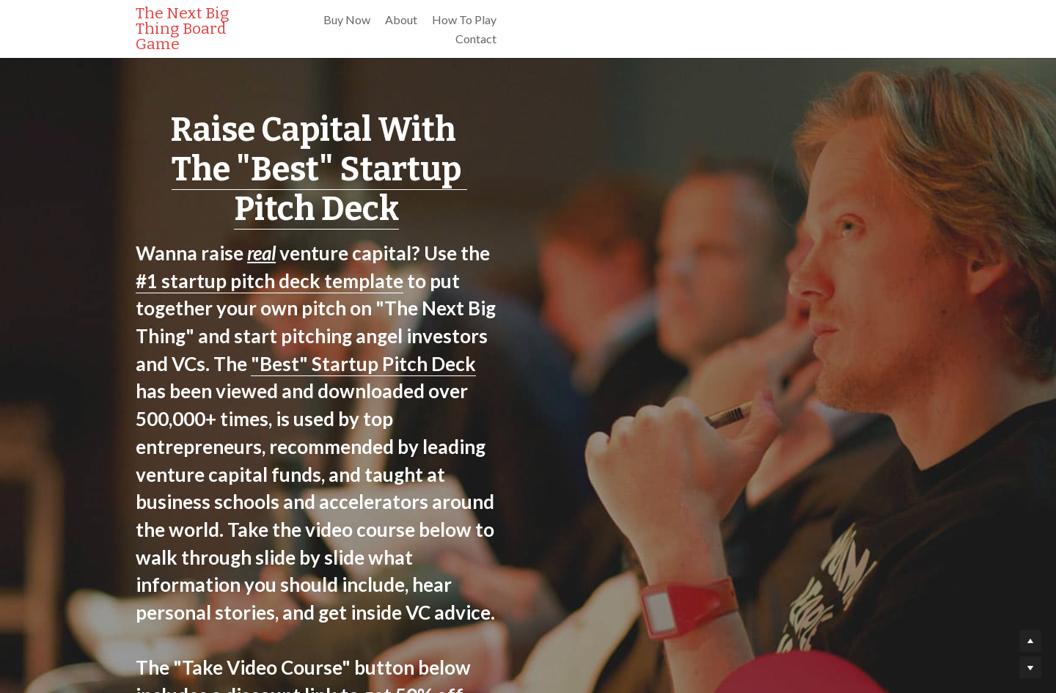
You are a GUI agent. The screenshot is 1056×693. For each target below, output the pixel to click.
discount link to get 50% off (684, 435)
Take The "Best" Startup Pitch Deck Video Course (528, 485)
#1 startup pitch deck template (629, 213)
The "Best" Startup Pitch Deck (528, 169)
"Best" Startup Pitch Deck (250, 268)
